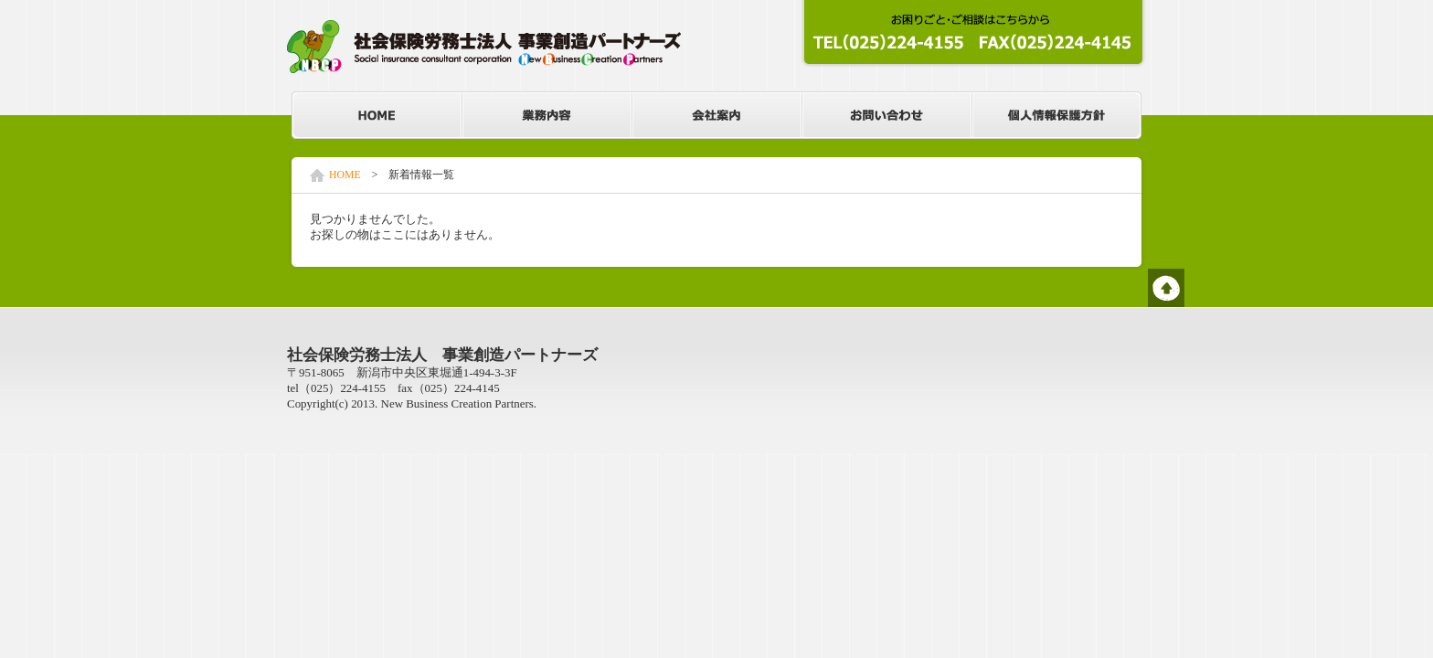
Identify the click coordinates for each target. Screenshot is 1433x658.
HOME (377, 115)
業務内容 (547, 115)
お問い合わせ (886, 115)
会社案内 (716, 115)
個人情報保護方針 (1056, 115)
